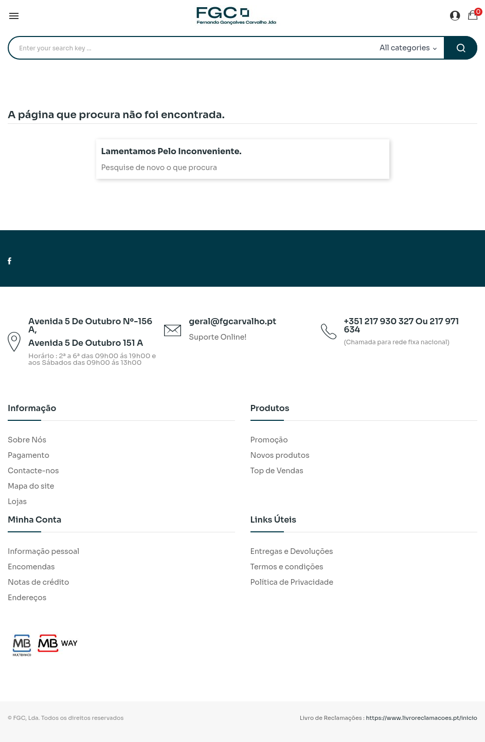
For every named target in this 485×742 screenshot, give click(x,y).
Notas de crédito (38, 582)
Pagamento (28, 455)
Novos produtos (280, 455)
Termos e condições (287, 566)
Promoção (269, 439)
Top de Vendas (276, 470)
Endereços (27, 597)
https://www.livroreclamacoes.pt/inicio (422, 717)
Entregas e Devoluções (291, 551)
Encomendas (31, 566)
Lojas (17, 501)
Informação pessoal (43, 551)
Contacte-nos (33, 470)
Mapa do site (31, 486)
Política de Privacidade (292, 582)
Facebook (9, 261)
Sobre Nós (27, 439)
